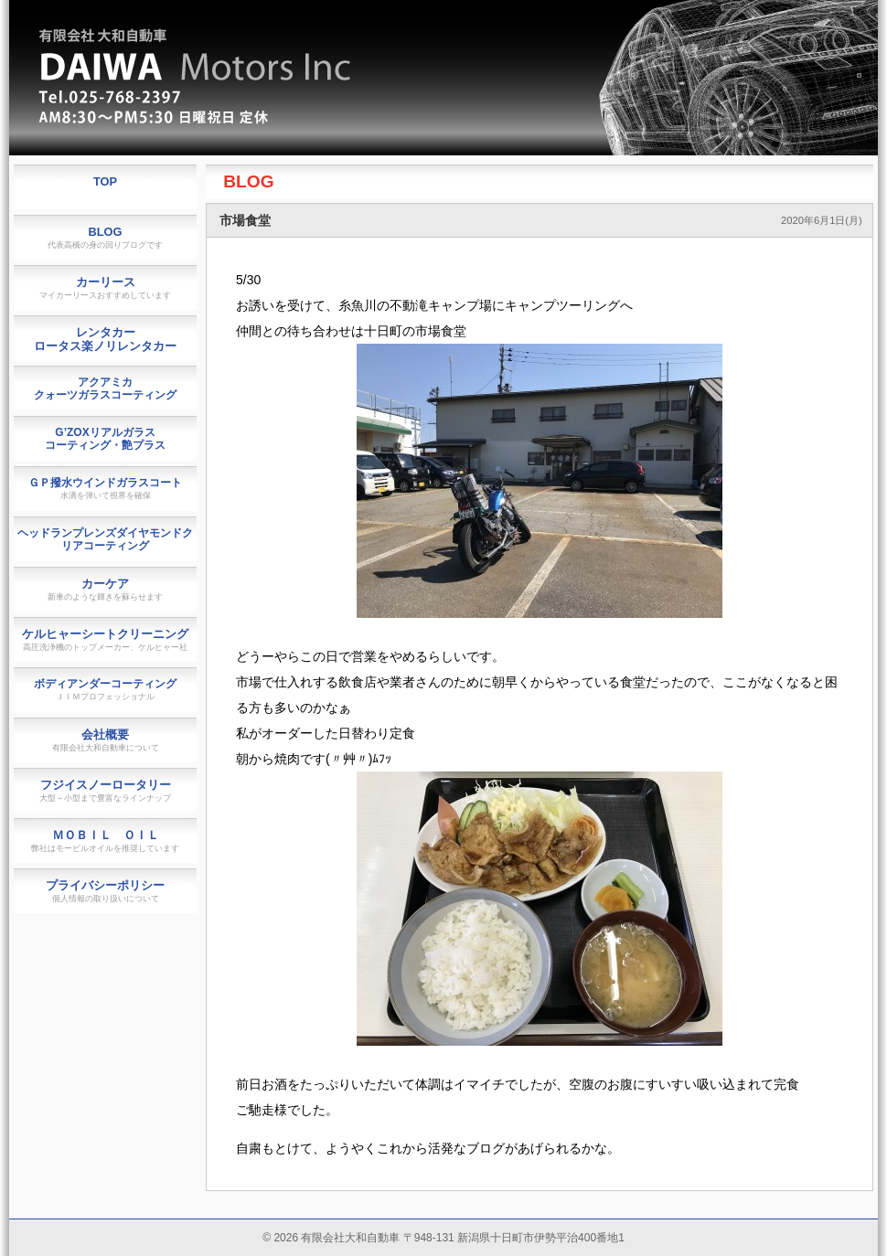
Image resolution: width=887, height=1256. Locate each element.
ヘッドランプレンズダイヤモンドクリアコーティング (105, 539)
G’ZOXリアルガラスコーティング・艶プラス (105, 439)
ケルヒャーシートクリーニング (105, 639)
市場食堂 (245, 220)
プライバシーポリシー (105, 890)
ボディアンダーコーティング (105, 689)
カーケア (105, 589)
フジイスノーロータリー (105, 790)
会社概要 (105, 740)
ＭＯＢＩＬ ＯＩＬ (105, 840)
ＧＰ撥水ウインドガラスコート (105, 488)
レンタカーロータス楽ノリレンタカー (105, 339)
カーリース (105, 287)
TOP (105, 181)
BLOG (248, 181)
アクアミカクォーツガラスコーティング (105, 388)
